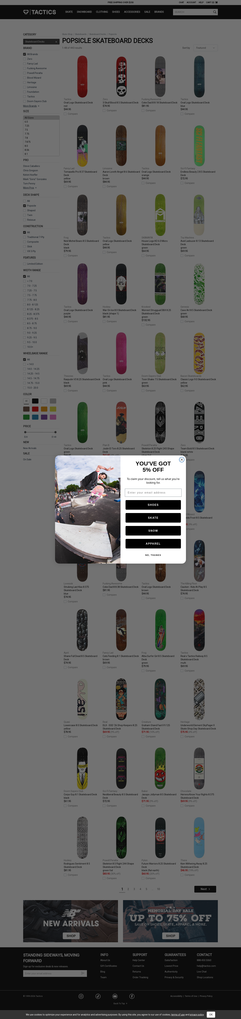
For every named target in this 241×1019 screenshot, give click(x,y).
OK (211, 1014)
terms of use (178, 1014)
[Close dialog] (181, 459)
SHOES (153, 504)
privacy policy (197, 1014)
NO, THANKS (153, 555)
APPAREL (153, 543)
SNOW (153, 530)
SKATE (153, 517)
